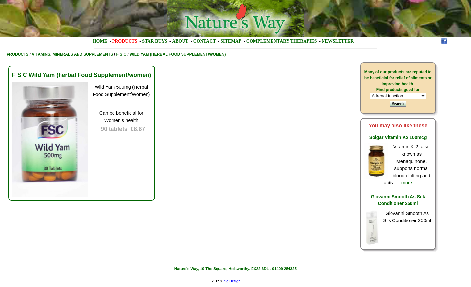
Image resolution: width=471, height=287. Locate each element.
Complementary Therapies (281, 41)
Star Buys (154, 41)
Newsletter (338, 41)
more (406, 182)
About (180, 41)
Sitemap (230, 41)
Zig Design (231, 281)
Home (100, 41)
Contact (204, 41)
